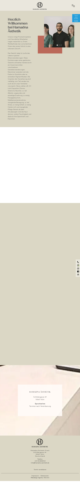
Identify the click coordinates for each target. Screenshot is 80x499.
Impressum (35, 476)
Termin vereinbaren (40, 469)
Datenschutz (45, 476)
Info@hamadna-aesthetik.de (40, 463)
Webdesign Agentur (37, 478)
